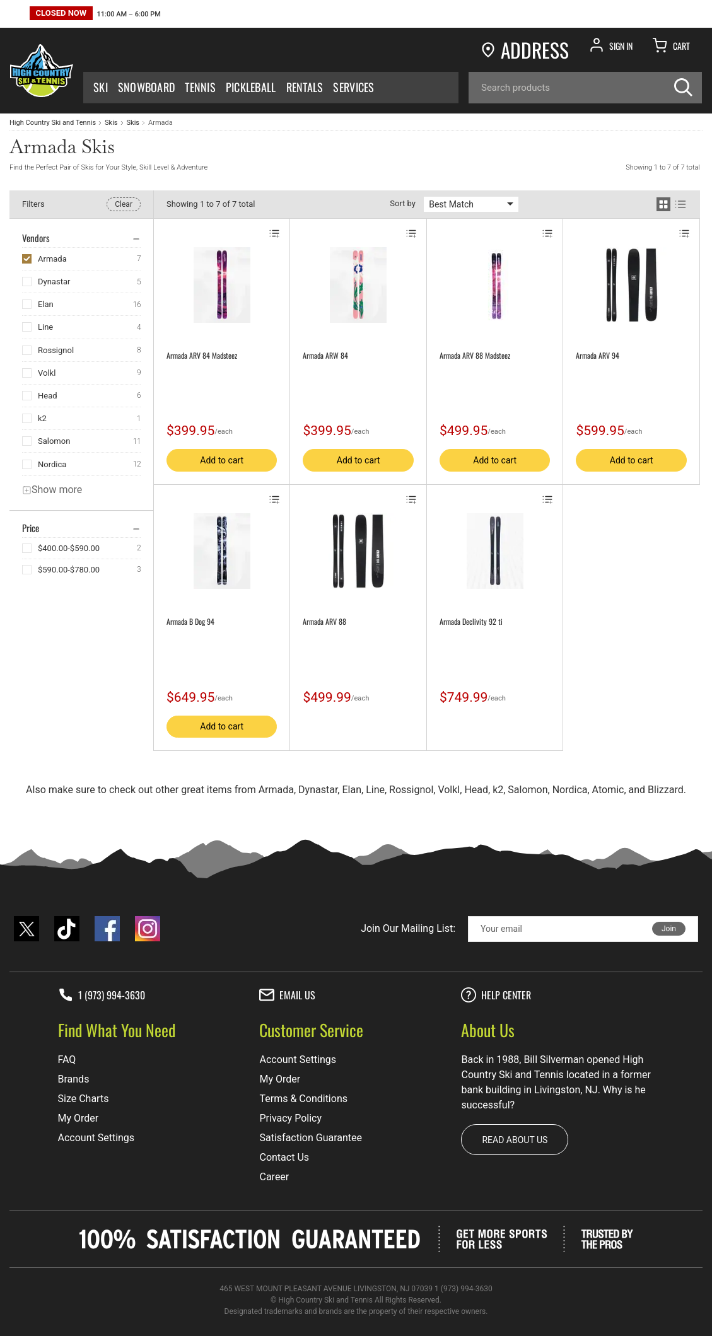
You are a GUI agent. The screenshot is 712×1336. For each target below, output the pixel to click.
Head (47, 395)
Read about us (514, 1140)
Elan (46, 304)
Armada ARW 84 (325, 355)
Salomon (54, 441)
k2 (42, 418)
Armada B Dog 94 (190, 621)
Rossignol (56, 350)
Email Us (287, 994)
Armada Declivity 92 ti (471, 621)
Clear (123, 204)
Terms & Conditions (303, 1099)
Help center (496, 994)
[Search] (585, 87)
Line (45, 327)
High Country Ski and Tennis (52, 123)
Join (669, 928)
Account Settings (96, 1138)
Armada (52, 259)
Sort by (403, 203)
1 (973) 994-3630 (101, 994)
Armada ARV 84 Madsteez (201, 355)
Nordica (52, 464)
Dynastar (54, 281)
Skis (111, 123)
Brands (74, 1079)
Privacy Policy (290, 1118)
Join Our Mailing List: (408, 928)
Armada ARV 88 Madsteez (475, 355)
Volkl (46, 373)
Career (274, 1177)
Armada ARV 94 (597, 355)
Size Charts (83, 1099)
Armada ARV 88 (324, 621)
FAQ (67, 1060)
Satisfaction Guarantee (310, 1138)
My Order (78, 1118)
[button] (95, 14)
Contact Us (284, 1157)
